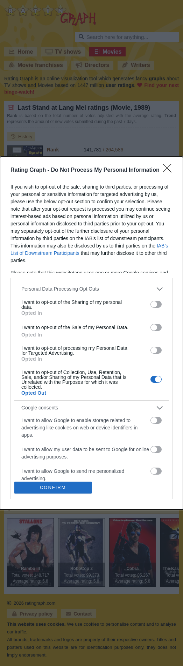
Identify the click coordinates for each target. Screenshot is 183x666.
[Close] (169, 170)
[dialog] (91, 333)
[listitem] (91, 289)
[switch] (156, 304)
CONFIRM (53, 487)
